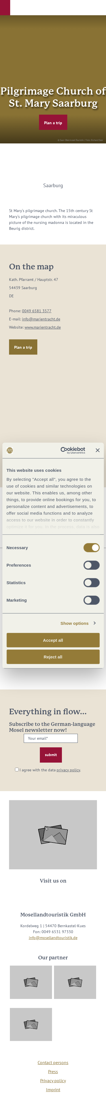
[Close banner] (97, 450)
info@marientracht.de (41, 319)
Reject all (53, 656)
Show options (74, 623)
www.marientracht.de (43, 327)
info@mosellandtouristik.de (53, 937)
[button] (5, 7)
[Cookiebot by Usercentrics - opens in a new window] (63, 450)
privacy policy (68, 769)
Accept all (53, 640)
